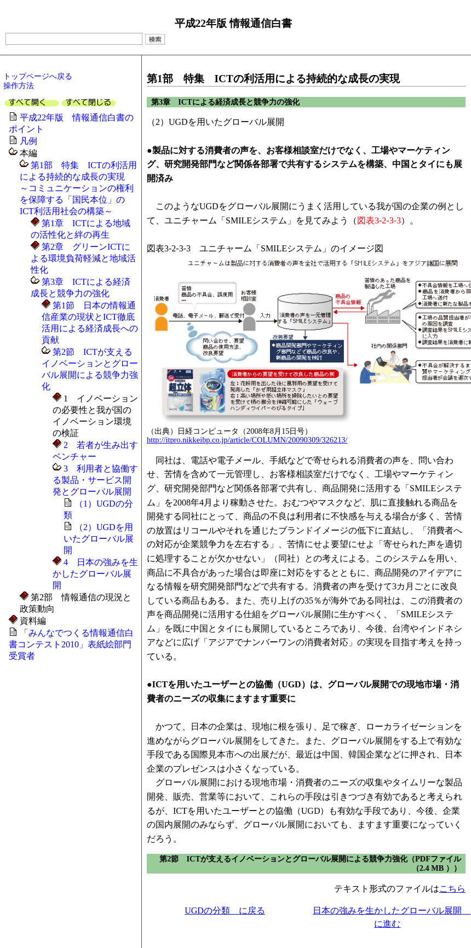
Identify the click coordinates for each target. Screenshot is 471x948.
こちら (452, 888)
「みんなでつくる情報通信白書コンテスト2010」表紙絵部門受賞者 (71, 644)
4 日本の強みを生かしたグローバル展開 (95, 574)
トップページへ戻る (37, 76)
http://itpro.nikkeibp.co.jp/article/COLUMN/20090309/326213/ (247, 439)
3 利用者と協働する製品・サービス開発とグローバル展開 (95, 480)
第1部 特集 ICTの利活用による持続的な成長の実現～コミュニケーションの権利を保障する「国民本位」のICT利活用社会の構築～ (78, 188)
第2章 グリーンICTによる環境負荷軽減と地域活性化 (83, 258)
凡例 (28, 141)
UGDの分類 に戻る (225, 910)
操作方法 (18, 85)
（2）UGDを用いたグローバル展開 (99, 538)
